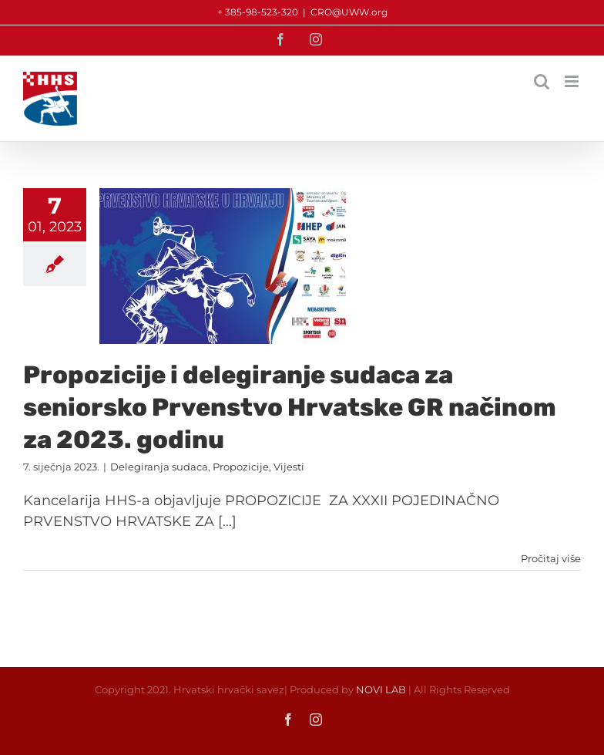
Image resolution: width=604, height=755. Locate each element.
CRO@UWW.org (349, 12)
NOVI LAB (381, 689)
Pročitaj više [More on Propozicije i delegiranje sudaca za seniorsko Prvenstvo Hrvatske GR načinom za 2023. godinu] (551, 558)
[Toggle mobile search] (541, 81)
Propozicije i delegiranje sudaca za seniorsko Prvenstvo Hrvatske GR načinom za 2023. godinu (289, 406)
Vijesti (288, 466)
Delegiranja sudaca (159, 466)
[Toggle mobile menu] (573, 81)
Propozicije (241, 466)
